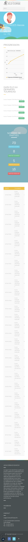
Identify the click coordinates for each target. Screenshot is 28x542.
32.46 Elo (21, 106)
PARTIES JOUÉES (14, 146)
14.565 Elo (21, 112)
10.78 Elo (22, 101)
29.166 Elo (21, 118)
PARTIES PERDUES (14, 173)
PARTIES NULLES (14, 164)
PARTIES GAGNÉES (14, 155)
